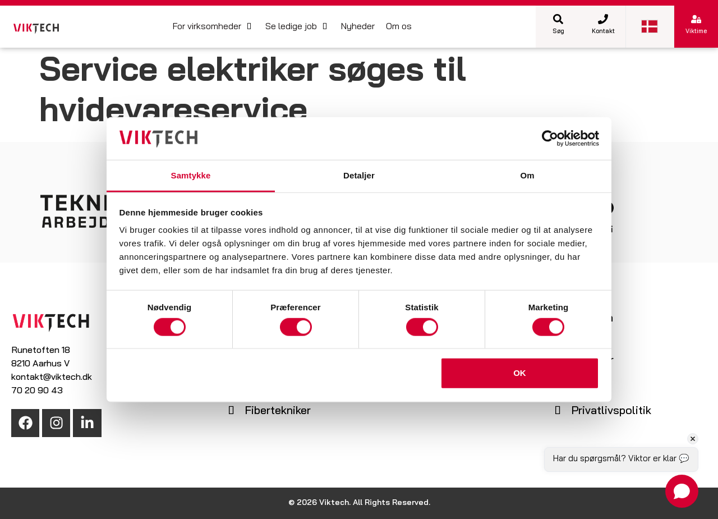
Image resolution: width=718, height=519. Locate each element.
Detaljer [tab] (359, 175)
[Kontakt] (603, 19)
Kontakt (603, 32)
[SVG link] (36, 29)
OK (519, 373)
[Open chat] (681, 491)
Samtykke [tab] (191, 175)
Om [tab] (527, 175)
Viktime (696, 32)
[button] (213, 26)
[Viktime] (696, 19)
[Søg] (558, 19)
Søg (558, 32)
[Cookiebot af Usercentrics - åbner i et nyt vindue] (550, 138)
